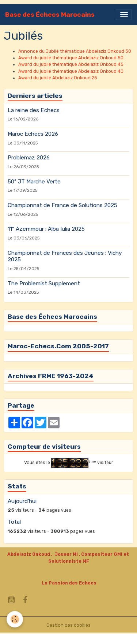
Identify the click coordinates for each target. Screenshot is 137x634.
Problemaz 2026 (29, 157)
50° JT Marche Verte (34, 181)
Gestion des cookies (68, 625)
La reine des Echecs (34, 110)
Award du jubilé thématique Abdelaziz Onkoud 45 (70, 64)
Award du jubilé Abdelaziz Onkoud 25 (57, 77)
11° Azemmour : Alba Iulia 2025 (46, 229)
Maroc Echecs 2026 (33, 134)
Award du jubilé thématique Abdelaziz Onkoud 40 (70, 71)
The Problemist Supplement (44, 283)
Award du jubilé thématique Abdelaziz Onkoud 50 (70, 57)
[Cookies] (15, 619)
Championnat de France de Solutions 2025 (62, 205)
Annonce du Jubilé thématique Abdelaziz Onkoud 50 (74, 51)
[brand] (50, 14)
